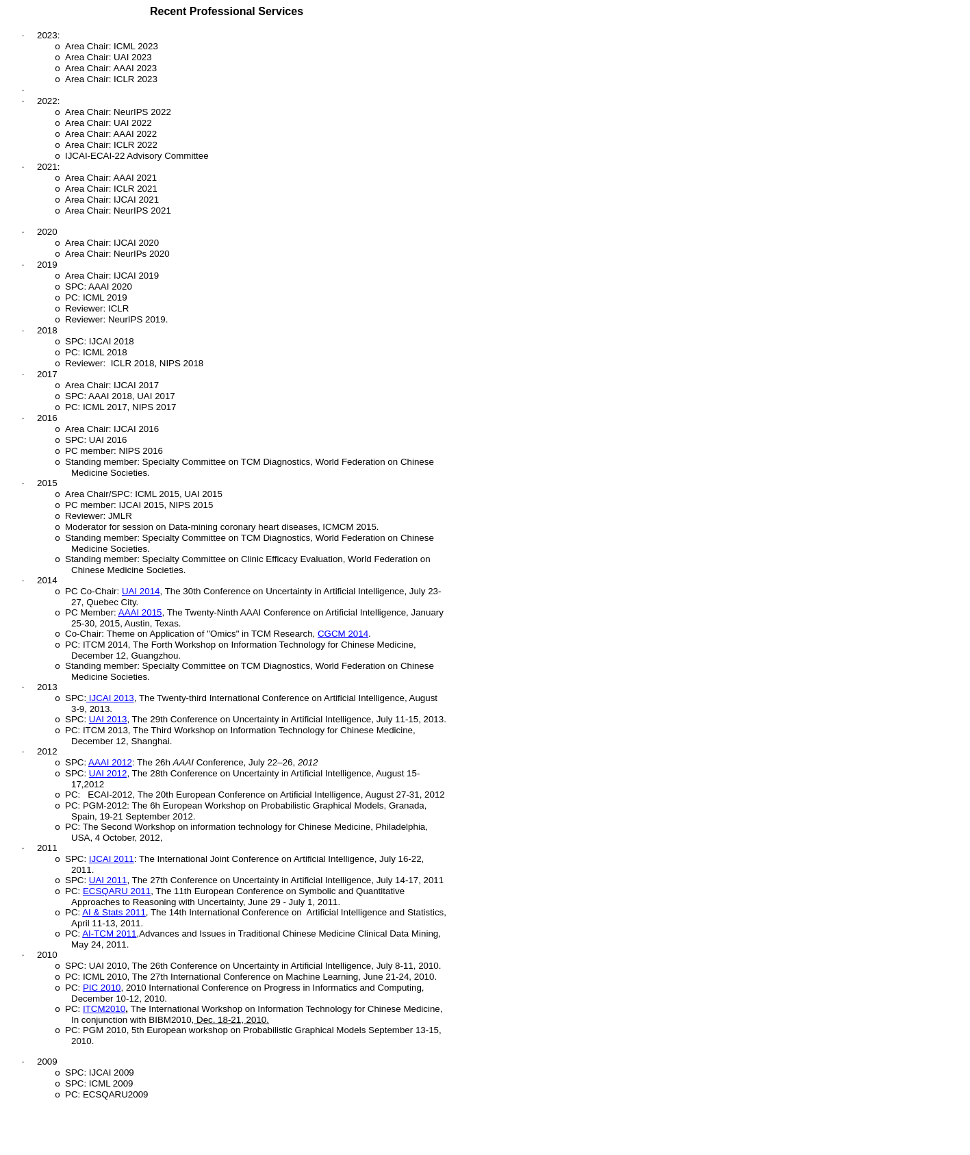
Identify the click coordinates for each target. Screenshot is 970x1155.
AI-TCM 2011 (109, 933)
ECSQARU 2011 (117, 891)
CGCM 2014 (343, 634)
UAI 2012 (108, 773)
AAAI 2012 (110, 762)
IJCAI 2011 (111, 859)
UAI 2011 (108, 880)
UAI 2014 (141, 591)
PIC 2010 (102, 987)
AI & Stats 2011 (114, 912)
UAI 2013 (108, 719)
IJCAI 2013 (110, 698)
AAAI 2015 (140, 612)
